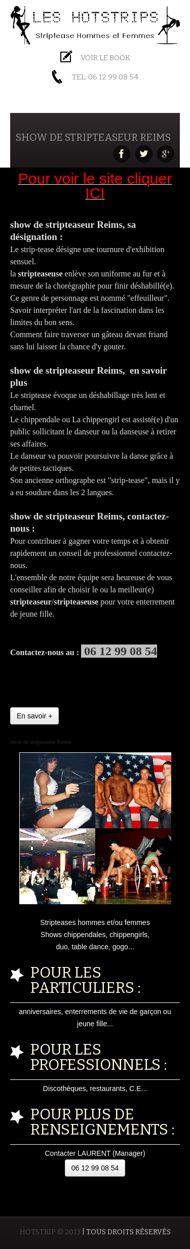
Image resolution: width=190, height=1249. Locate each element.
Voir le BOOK (105, 57)
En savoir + (34, 716)
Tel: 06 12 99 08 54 (105, 77)
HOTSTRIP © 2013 (50, 1232)
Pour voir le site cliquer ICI (95, 186)
